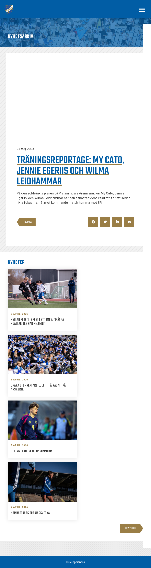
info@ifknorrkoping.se (98, 519)
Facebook (127, 513)
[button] (93, 222)
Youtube (126, 535)
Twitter (126, 528)
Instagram (128, 520)
